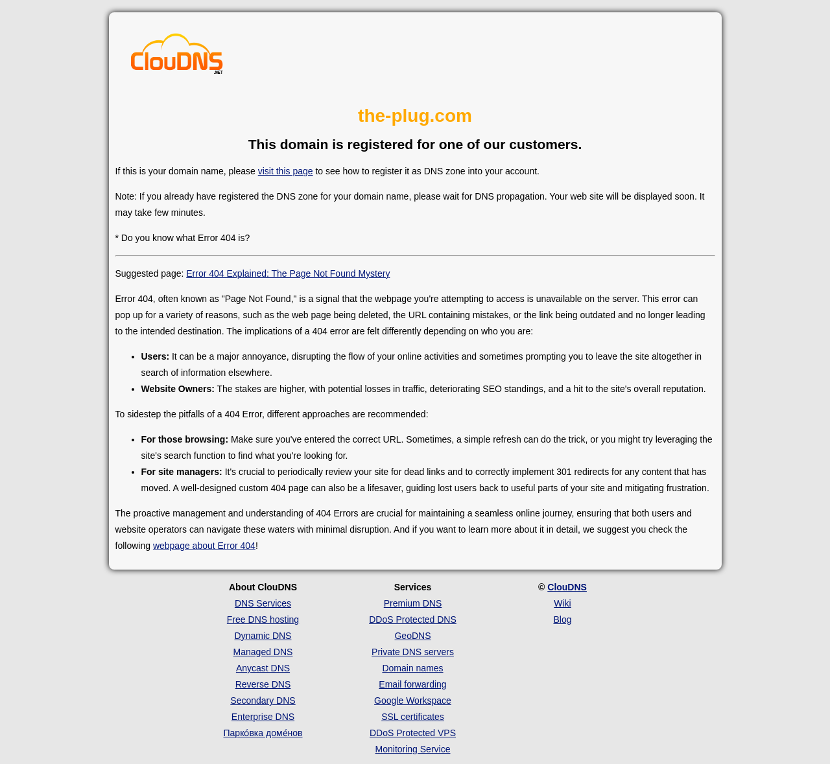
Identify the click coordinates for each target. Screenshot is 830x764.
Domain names (412, 668)
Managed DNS (263, 652)
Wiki (562, 603)
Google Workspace (412, 700)
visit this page (285, 171)
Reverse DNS (263, 684)
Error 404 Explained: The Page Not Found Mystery (288, 273)
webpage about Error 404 (204, 545)
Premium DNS (413, 603)
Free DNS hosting (263, 619)
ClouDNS (567, 587)
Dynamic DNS (263, 636)
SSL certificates (412, 717)
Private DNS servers (413, 652)
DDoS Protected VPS (413, 733)
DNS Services (263, 603)
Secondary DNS (262, 700)
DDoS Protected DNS (412, 619)
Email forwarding (412, 684)
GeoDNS (412, 636)
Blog (562, 619)
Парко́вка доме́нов (263, 733)
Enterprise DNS (262, 717)
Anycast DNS (263, 668)
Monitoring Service (413, 749)
